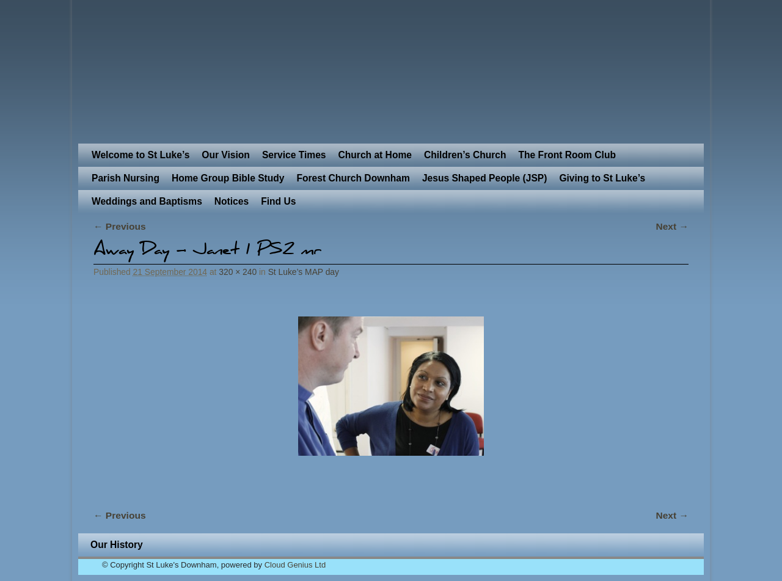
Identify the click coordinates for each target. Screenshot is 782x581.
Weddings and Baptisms (147, 201)
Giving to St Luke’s (602, 178)
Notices (231, 201)
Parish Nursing (125, 178)
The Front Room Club (567, 155)
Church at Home (375, 155)
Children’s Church (465, 155)
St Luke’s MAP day (303, 272)
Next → (672, 226)
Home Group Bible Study (228, 178)
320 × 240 (238, 272)
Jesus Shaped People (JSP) (484, 178)
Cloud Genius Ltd (295, 564)
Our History (116, 544)
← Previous (119, 226)
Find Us (278, 201)
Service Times (294, 155)
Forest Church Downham (352, 178)
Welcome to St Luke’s (140, 155)
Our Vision (226, 155)
